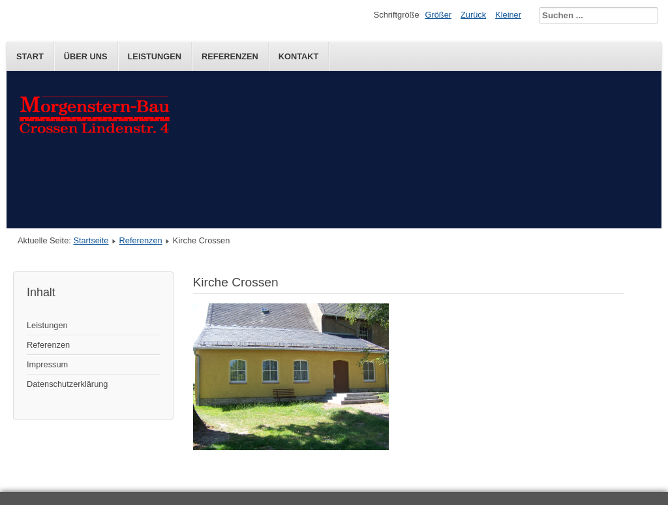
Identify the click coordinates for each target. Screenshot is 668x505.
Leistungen (154, 56)
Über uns (86, 56)
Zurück (473, 15)
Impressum (47, 364)
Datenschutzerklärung (67, 384)
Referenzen (230, 56)
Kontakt (299, 56)
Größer (438, 15)
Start (30, 56)
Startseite (90, 240)
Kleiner (508, 15)
